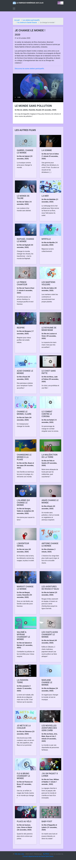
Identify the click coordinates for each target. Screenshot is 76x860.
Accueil (17, 20)
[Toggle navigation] (14, 9)
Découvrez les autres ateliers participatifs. (29, 69)
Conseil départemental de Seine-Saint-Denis (38, 856)
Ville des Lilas (19, 854)
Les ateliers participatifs (31, 20)
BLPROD (46, 854)
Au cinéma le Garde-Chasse (27, 22)
